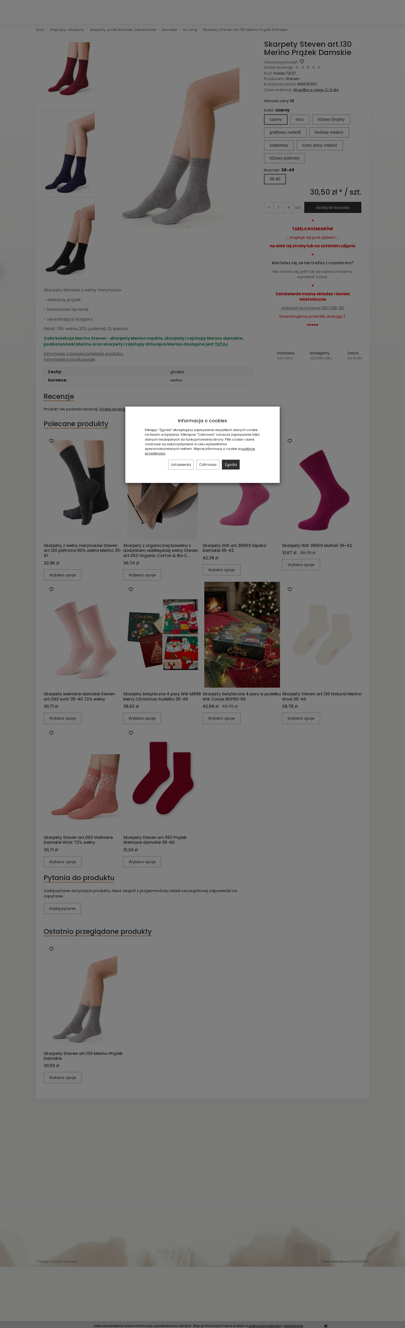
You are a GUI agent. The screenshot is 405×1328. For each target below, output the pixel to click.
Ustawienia (181, 464)
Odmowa (207, 464)
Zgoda (231, 464)
